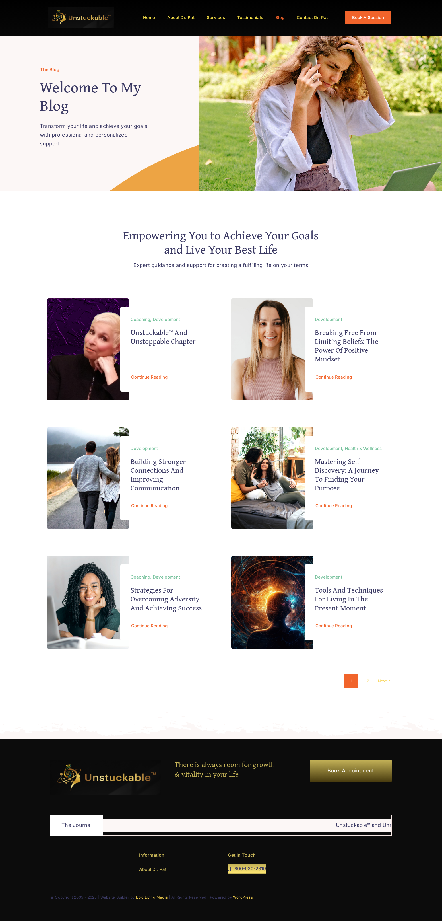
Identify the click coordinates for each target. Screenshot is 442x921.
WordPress (243, 897)
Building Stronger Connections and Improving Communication (158, 475)
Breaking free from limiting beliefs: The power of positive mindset (346, 346)
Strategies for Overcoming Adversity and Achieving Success (166, 601)
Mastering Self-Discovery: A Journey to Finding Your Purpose (347, 475)
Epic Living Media (152, 897)
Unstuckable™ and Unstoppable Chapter (163, 337)
